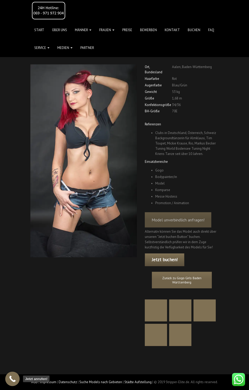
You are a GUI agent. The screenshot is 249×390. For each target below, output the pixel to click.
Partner (87, 48)
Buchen (194, 30)
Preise (127, 30)
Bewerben (148, 30)
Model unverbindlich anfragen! (178, 223)
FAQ (211, 30)
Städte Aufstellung (138, 382)
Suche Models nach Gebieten (100, 382)
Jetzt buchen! (165, 260)
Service (41, 48)
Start (39, 30)
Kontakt (172, 30)
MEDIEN (65, 48)
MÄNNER (83, 30)
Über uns (59, 30)
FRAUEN (106, 30)
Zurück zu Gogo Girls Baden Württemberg (182, 279)
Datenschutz (68, 382)
